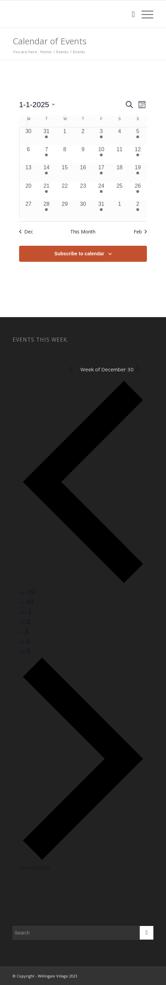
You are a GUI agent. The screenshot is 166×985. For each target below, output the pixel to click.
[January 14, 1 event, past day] (46, 172)
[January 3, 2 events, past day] (101, 136)
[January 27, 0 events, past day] (28, 209)
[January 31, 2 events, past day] (101, 209)
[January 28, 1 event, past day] (46, 209)
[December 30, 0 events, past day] (28, 136)
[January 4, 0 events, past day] (119, 136)
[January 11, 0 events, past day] (119, 154)
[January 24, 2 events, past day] (101, 191)
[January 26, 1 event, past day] (138, 191)
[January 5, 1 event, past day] (138, 136)
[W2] (69, 14)
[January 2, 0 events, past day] (83, 136)
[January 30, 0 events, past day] (83, 209)
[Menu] (144, 14)
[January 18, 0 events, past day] (119, 172)
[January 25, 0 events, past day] (119, 191)
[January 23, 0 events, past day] (83, 191)
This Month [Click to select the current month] (82, 231)
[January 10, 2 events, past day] (101, 154)
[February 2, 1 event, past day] (138, 209)
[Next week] (83, 859)
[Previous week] (83, 582)
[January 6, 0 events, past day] (28, 154)
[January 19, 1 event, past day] (138, 172)
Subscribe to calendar (79, 253)
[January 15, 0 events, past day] (65, 172)
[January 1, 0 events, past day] (65, 136)
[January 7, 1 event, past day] (46, 154)
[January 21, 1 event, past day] (46, 191)
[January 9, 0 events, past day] (83, 154)
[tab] (27, 592)
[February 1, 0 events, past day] (119, 209)
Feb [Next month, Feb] (140, 231)
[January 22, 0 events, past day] (65, 191)
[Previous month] (71, 369)
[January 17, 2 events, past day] (101, 172)
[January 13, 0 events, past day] (28, 172)
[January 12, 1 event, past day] (138, 154)
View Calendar (34, 867)
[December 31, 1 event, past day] (46, 136)
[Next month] (138, 369)
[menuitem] (130, 14)
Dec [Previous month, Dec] (26, 231)
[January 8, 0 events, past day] (65, 154)
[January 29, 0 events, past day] (65, 209)
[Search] (130, 14)
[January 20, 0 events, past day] (28, 191)
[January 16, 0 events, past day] (83, 172)
